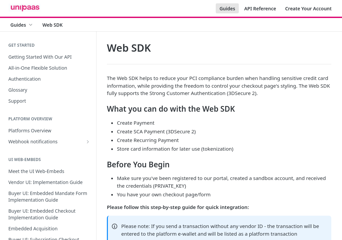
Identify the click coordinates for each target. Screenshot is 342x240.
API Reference (260, 8)
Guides (227, 8)
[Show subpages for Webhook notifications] (88, 141)
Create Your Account (308, 8)
